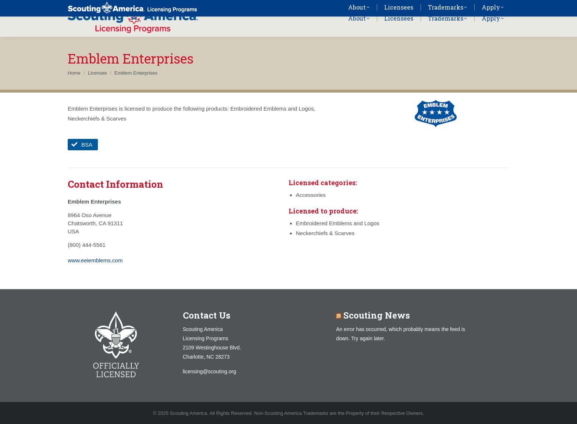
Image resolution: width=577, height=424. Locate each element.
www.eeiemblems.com (95, 260)
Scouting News (376, 315)
